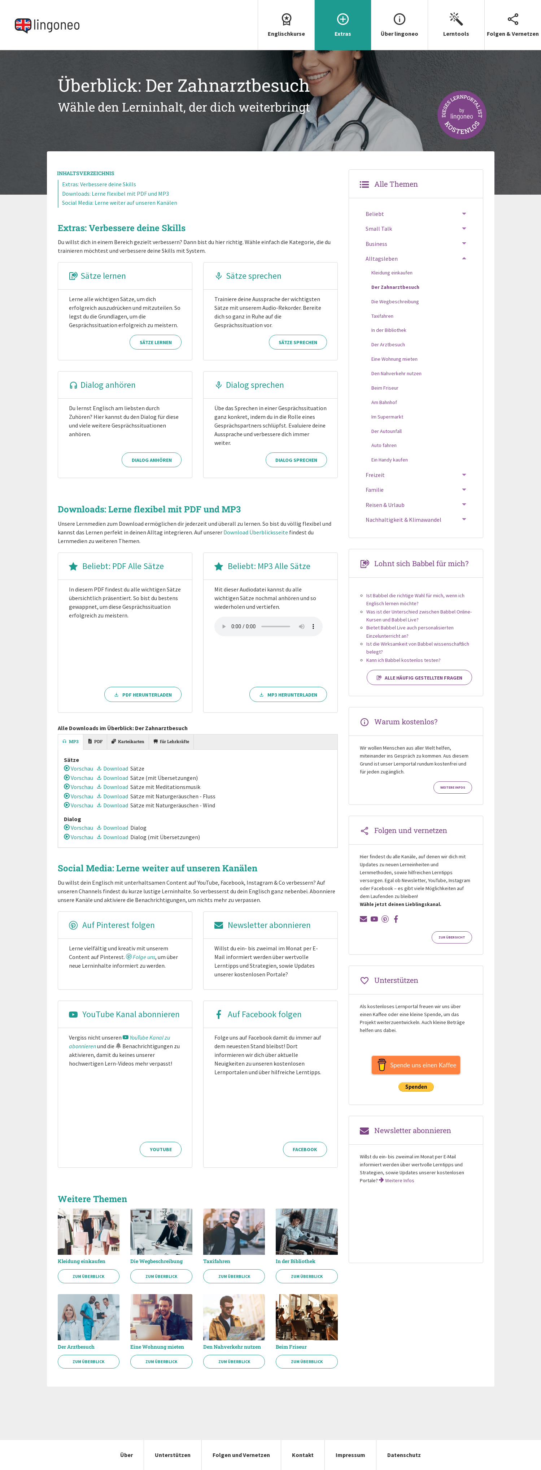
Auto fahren (384, 445)
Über (126, 1454)
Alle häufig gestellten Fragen (419, 678)
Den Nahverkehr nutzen (232, 1347)
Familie (375, 489)
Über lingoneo (399, 18)
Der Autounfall (386, 431)
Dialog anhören (102, 384)
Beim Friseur (291, 1347)
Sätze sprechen (248, 275)
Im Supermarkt (387, 416)
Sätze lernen (97, 275)
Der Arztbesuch (76, 1347)
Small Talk (379, 228)
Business (376, 243)
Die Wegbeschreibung (156, 1261)
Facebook (305, 1149)
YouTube (161, 1149)
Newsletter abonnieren (262, 925)
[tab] (70, 742)
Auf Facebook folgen (258, 1014)
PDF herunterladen (143, 694)
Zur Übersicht (452, 937)
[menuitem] (286, 25)
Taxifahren (216, 1261)
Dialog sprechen (249, 384)
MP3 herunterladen (288, 694)
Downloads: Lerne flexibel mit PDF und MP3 (115, 193)
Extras (343, 18)
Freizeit (375, 474)
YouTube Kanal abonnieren (124, 1014)
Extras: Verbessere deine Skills (99, 184)
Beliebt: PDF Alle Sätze (116, 566)
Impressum (350, 1454)
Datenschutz (404, 1454)
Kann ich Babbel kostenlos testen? (403, 660)
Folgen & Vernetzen (513, 18)
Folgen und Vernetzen (241, 1454)
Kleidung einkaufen (81, 1261)
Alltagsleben (382, 258)
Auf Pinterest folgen (112, 925)
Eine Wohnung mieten (157, 1347)
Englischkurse (286, 18)
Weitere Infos (452, 787)
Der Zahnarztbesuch (395, 287)
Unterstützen (173, 1454)
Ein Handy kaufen (389, 459)
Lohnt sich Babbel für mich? (421, 563)
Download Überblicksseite (255, 532)
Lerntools (456, 18)
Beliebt (375, 213)
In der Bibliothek (295, 1261)
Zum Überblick (88, 1276)
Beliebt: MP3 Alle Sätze (262, 566)
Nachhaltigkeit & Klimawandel (403, 519)
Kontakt (303, 1454)
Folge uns (140, 957)
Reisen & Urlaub (385, 504)
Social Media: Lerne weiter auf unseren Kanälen (119, 202)
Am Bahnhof (384, 402)
